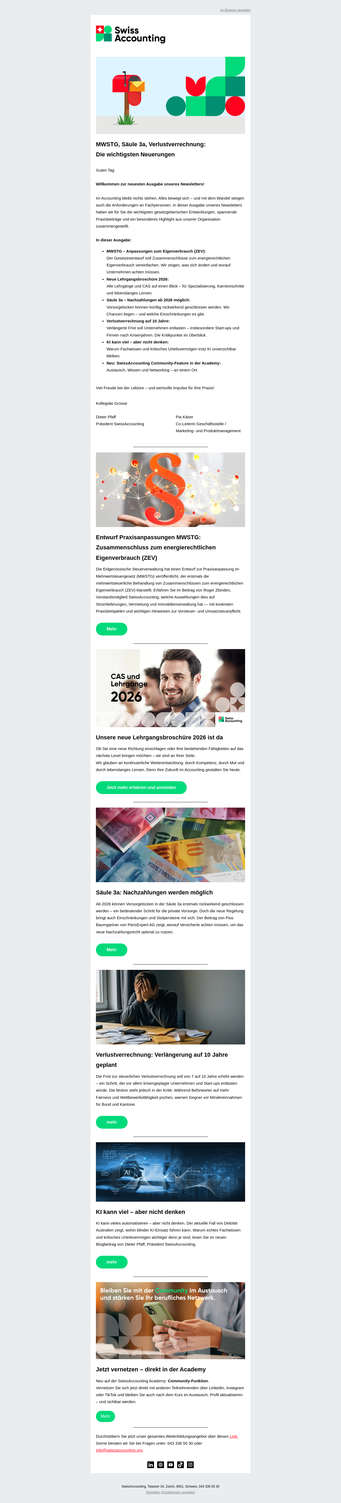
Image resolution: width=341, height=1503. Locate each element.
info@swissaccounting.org (119, 1450)
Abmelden (153, 1492)
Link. (234, 1436)
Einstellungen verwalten (178, 1492)
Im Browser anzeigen (235, 10)
